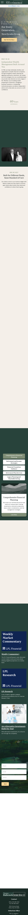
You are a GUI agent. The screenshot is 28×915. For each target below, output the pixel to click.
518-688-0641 (15, 902)
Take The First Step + (9, 40)
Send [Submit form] (5, 784)
